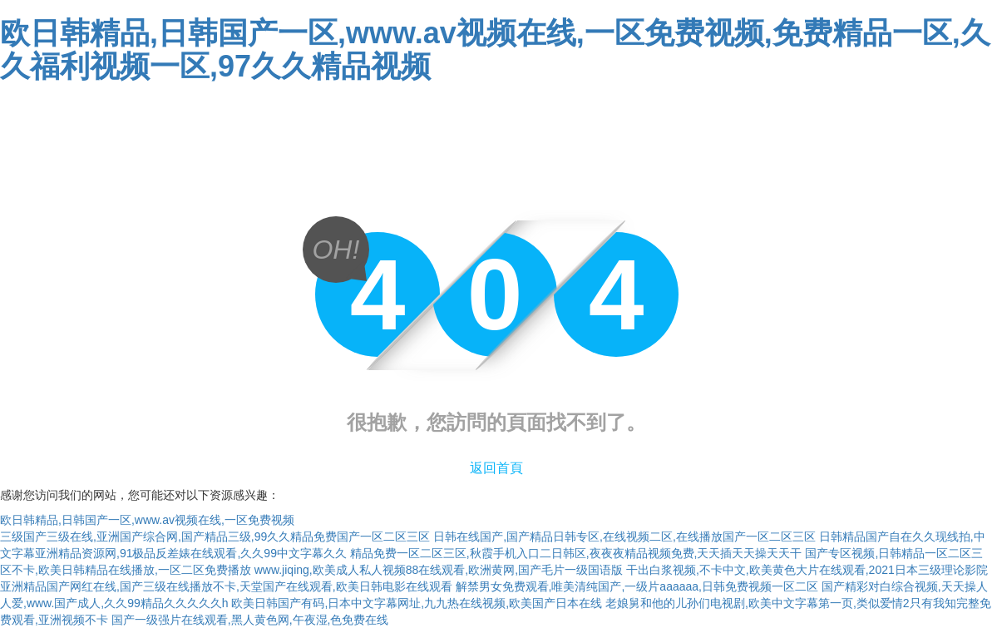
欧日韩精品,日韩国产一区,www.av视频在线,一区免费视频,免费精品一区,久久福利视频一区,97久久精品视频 (495, 49)
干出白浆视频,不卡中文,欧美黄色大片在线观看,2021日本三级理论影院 (807, 569)
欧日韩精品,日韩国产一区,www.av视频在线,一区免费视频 (147, 520)
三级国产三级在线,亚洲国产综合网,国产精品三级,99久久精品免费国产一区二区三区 (215, 536)
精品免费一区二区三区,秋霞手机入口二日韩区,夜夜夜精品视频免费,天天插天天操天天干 (576, 553)
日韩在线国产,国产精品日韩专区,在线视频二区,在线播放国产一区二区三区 (624, 536)
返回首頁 (496, 468)
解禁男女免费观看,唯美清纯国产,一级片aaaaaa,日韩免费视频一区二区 (637, 586)
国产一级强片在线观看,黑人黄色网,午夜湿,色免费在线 (250, 619)
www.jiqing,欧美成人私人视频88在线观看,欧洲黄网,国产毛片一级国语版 (438, 569)
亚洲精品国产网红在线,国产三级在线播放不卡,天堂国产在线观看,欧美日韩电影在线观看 (226, 586)
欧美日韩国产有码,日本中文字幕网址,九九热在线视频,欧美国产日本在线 (416, 603)
